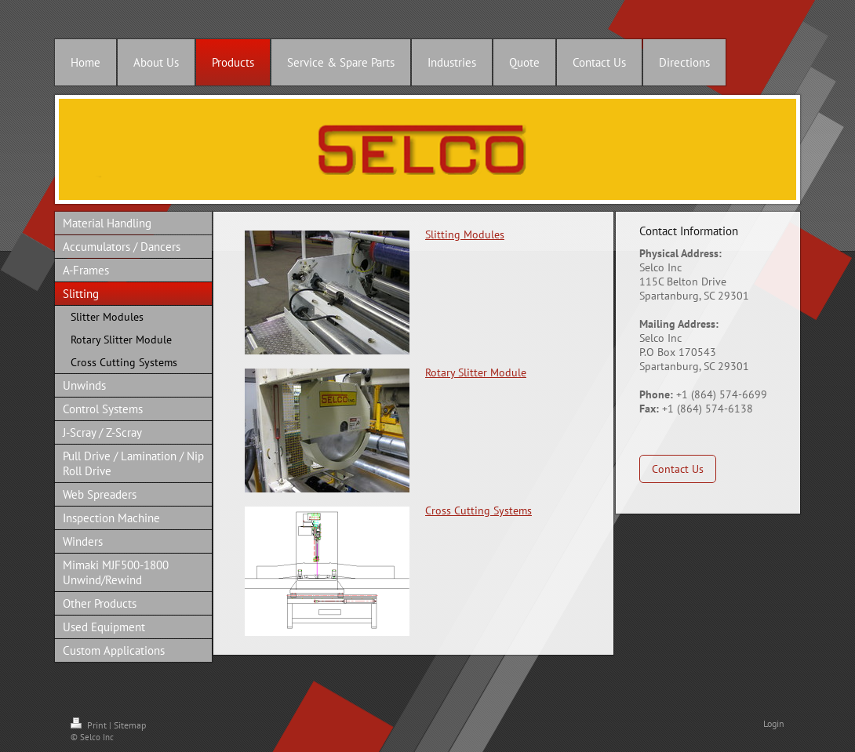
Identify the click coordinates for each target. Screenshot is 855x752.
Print (90, 725)
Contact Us (678, 469)
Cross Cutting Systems (478, 510)
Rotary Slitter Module (475, 372)
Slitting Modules (464, 234)
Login (773, 723)
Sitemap (130, 725)
